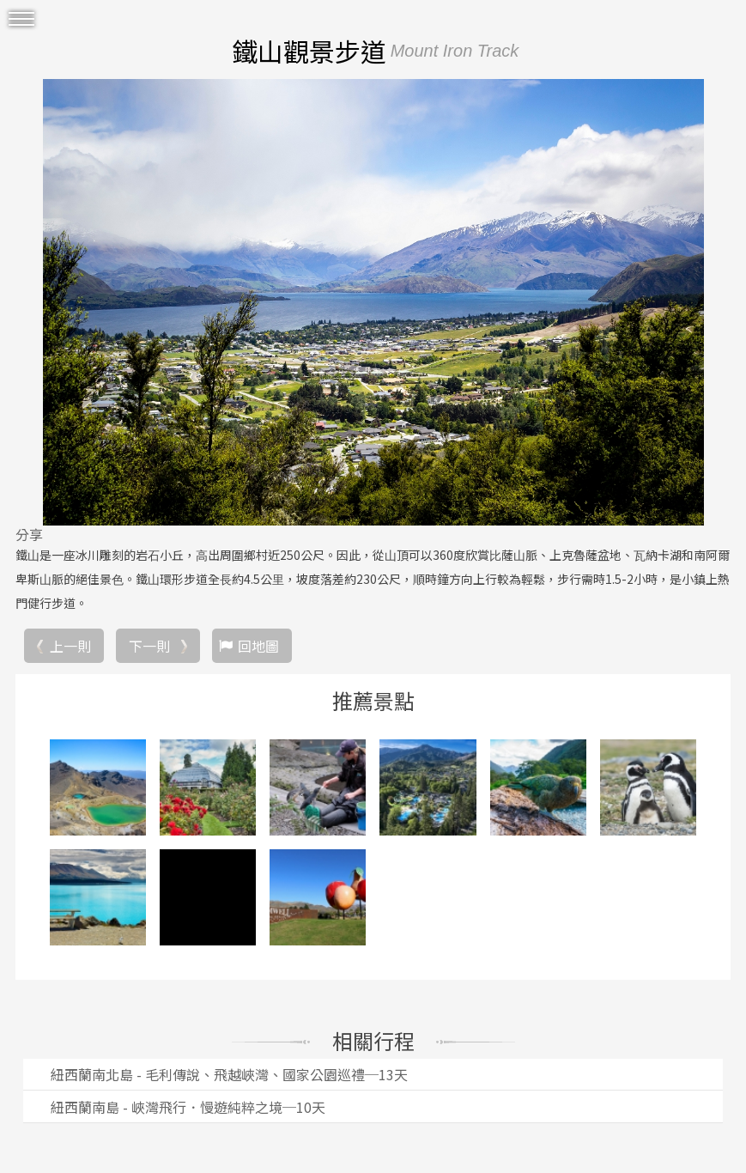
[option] (373, 302)
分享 (29, 534)
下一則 (149, 645)
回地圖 (258, 645)
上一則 (70, 645)
